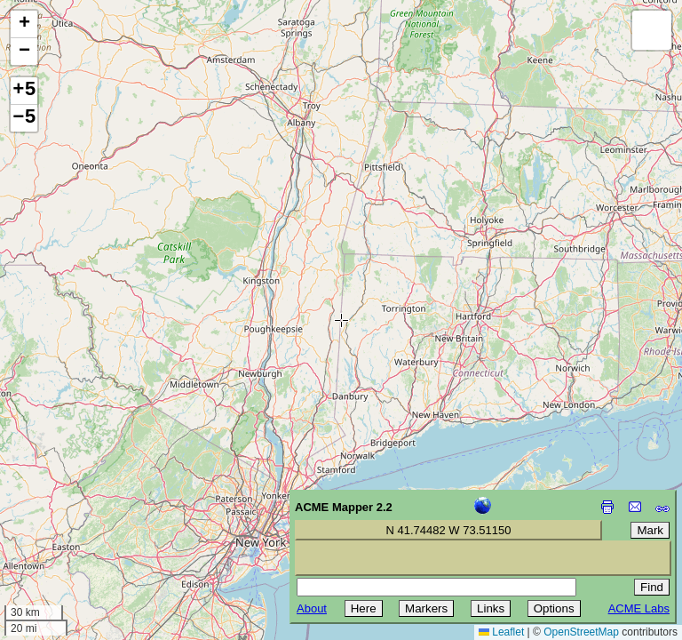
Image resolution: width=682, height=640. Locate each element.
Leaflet (501, 632)
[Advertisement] (94, 514)
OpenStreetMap (581, 632)
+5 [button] (24, 90)
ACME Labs (639, 608)
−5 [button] (24, 118)
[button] (24, 24)
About (312, 608)
